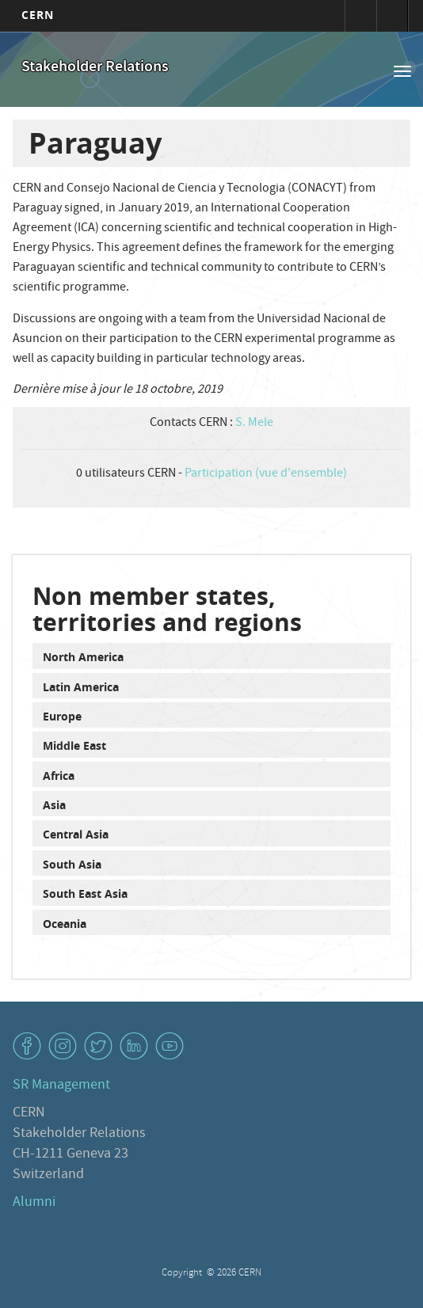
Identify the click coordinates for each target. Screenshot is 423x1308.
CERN (37, 14)
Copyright (183, 1273)
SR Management (61, 1086)
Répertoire (392, 16)
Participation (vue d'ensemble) (266, 474)
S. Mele (254, 423)
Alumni (34, 1203)
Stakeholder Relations (95, 67)
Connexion (360, 16)
